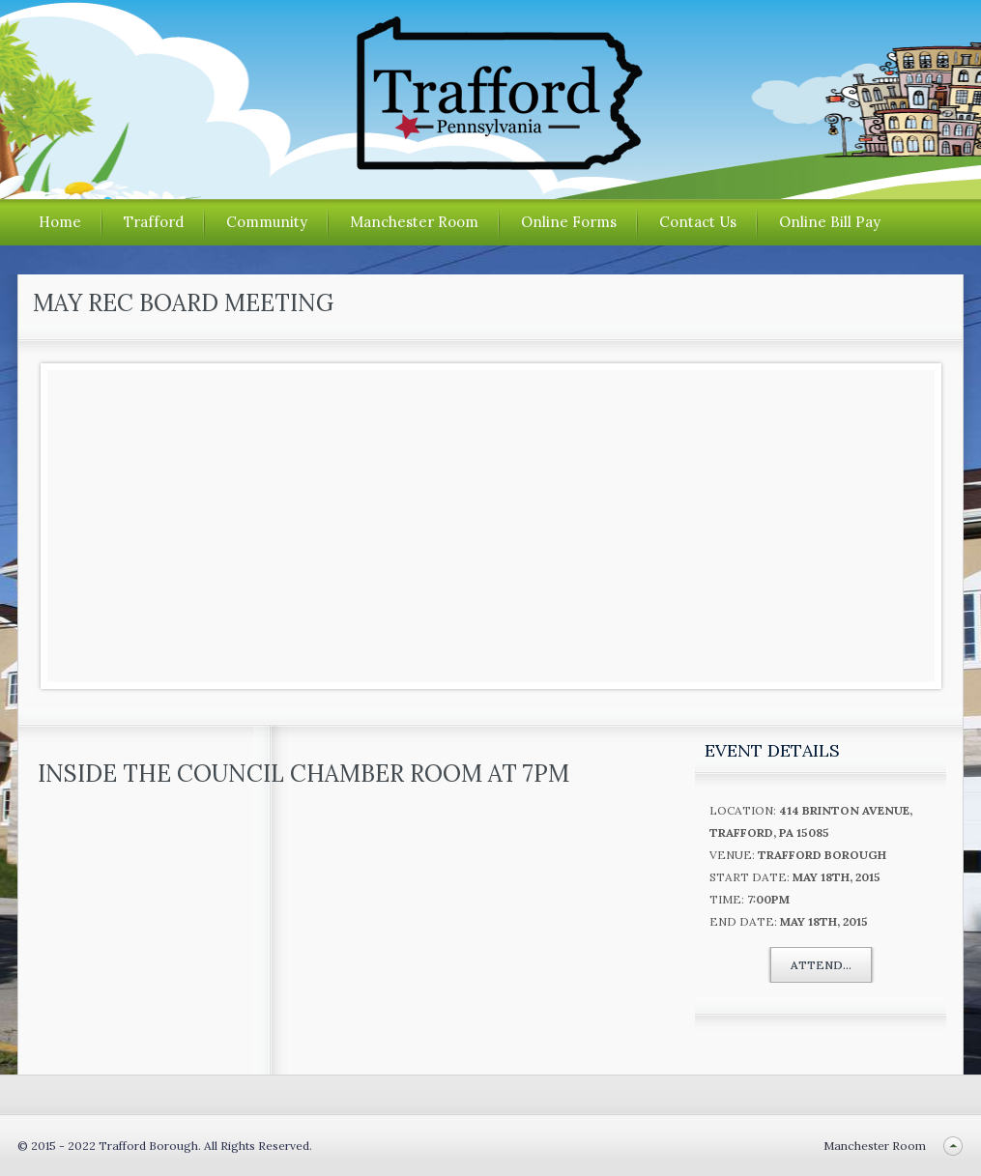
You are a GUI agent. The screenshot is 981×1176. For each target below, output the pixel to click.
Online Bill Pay (829, 222)
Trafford (154, 222)
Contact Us (697, 222)
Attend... (821, 965)
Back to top (952, 1145)
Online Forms (569, 222)
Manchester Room (414, 222)
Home (60, 222)
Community (266, 222)
